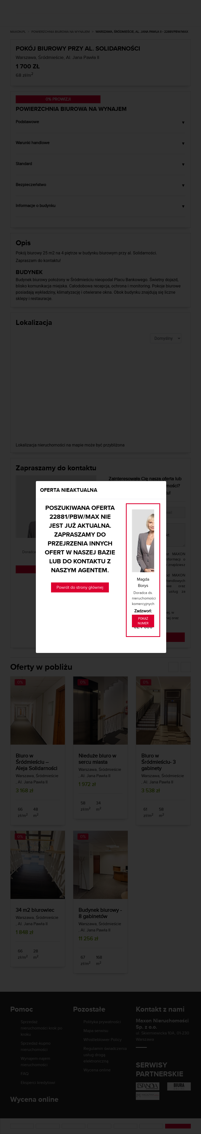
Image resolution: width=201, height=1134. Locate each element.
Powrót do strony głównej (80, 587)
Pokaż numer (143, 621)
